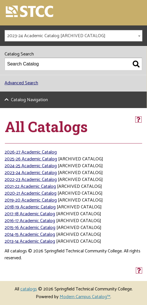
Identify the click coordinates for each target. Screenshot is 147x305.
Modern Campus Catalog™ (85, 297)
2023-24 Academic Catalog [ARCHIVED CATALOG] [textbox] (56, 36)
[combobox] (73, 35)
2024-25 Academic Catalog (31, 166)
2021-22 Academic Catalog (30, 186)
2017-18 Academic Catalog (30, 214)
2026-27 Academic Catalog (31, 152)
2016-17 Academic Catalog (30, 221)
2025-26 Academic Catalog (31, 159)
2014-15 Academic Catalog (30, 234)
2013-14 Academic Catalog (30, 241)
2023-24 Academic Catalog (31, 173)
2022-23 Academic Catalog (31, 180)
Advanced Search (21, 83)
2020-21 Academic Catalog (30, 193)
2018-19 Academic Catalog (30, 207)
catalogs (28, 289)
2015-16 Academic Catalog (30, 228)
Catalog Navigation (29, 100)
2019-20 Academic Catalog (31, 200)
